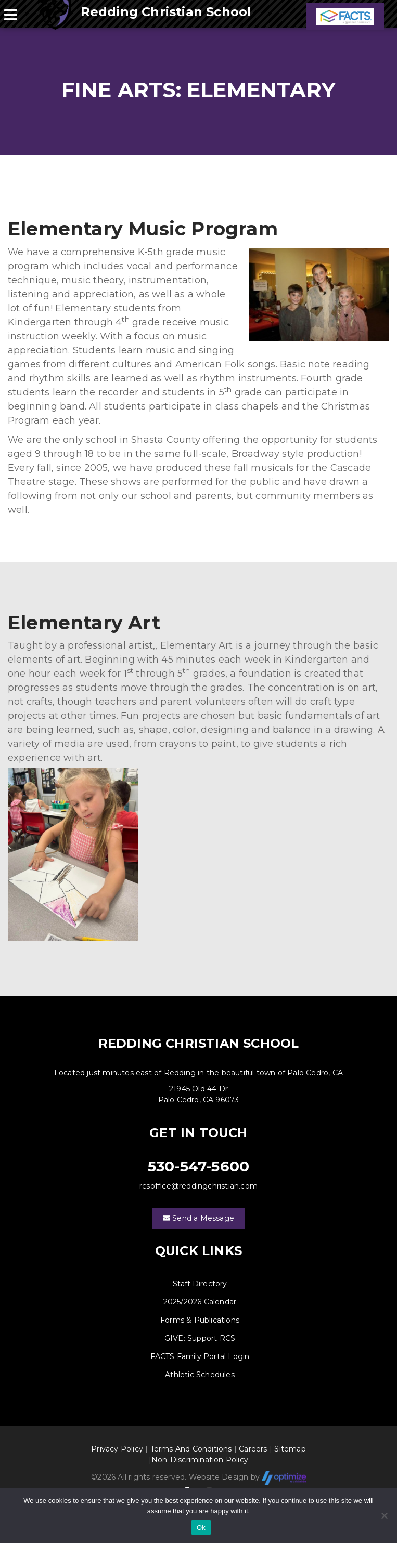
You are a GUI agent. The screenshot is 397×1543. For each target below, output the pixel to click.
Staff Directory (200, 1283)
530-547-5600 (198, 1166)
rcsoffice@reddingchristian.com (198, 1186)
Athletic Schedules (200, 1374)
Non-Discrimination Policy (199, 1460)
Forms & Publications (199, 1320)
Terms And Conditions (191, 1449)
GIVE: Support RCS (199, 1338)
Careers (253, 1449)
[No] (384, 1515)
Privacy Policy (117, 1449)
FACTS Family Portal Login (200, 1356)
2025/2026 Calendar (200, 1302)
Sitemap (289, 1449)
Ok (201, 1528)
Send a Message (198, 1218)
